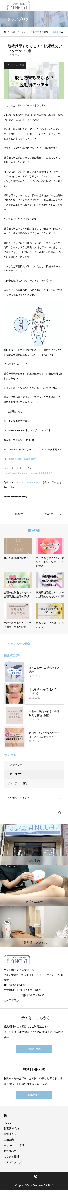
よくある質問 (11, 1156)
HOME (5, 1115)
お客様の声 (10, 1150)
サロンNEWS (14, 774)
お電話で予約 (34, 1049)
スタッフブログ (12, 1162)
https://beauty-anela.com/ (22, 458)
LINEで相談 (34, 1095)
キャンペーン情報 (14, 1145)
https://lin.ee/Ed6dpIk (27, 482)
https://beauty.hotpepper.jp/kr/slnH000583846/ (28, 473)
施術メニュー (11, 1134)
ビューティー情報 (15, 65)
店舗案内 (9, 1139)
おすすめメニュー (17, 765)
